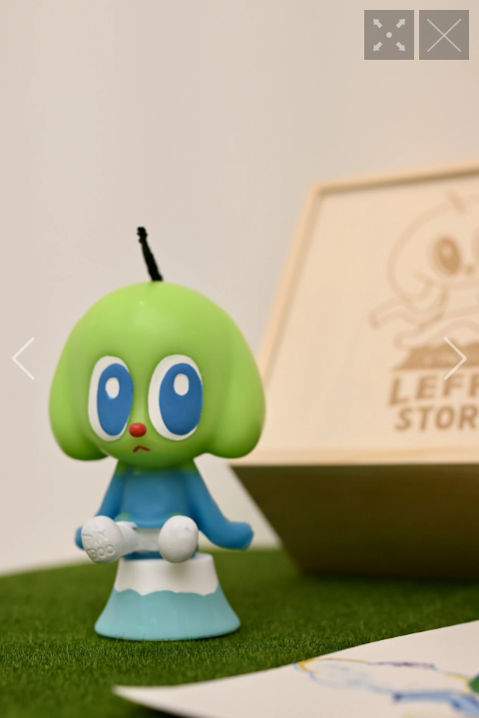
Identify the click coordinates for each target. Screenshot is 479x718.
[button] (23, 359)
